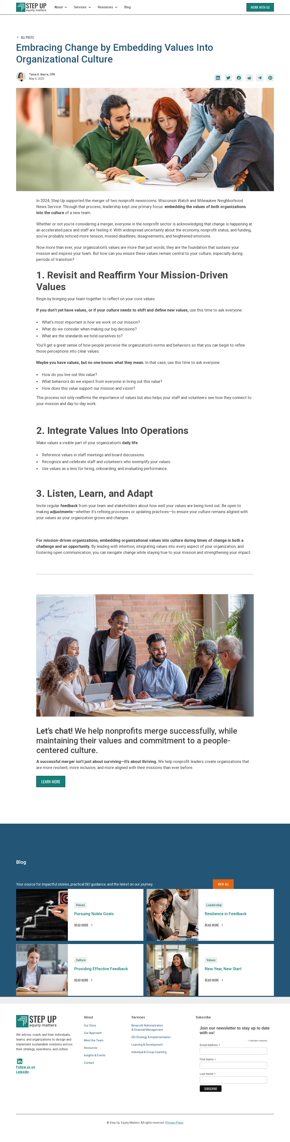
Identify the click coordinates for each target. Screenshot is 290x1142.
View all (223, 884)
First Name (208, 1059)
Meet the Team (94, 1040)
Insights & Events (95, 1055)
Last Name (208, 1074)
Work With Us (260, 7)
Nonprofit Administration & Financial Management (147, 1027)
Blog (127, 7)
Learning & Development (147, 1044)
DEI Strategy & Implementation (151, 1037)
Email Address (210, 1045)
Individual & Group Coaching (149, 1052)
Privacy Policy (174, 1122)
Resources (90, 1047)
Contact (89, 1062)
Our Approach (93, 1033)
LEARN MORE (50, 781)
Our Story (90, 1025)
